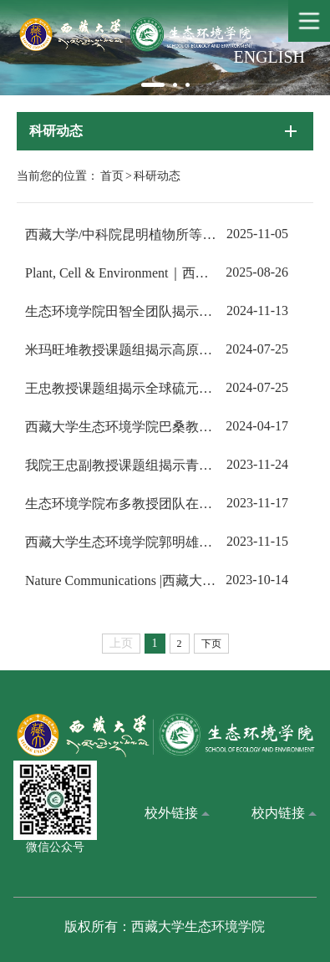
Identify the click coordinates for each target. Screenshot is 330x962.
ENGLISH (269, 57)
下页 (211, 643)
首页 (112, 176)
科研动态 (157, 176)
